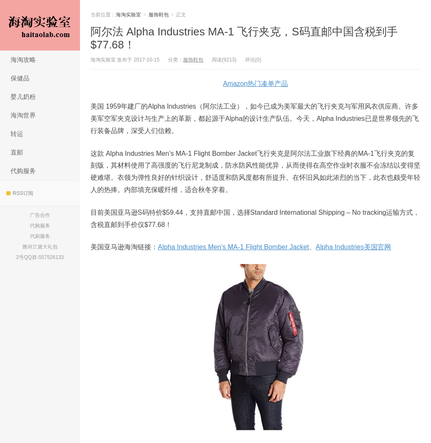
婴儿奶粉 (23, 96)
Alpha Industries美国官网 (353, 247)
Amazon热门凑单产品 (255, 83)
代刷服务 (40, 236)
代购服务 (23, 170)
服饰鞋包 (159, 15)
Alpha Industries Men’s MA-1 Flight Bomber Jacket (233, 247)
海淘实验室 (40, 25)
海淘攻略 (23, 59)
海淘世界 (23, 115)
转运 (17, 133)
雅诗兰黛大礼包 (40, 247)
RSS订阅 (19, 193)
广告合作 (40, 215)
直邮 (17, 152)
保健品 (20, 78)
